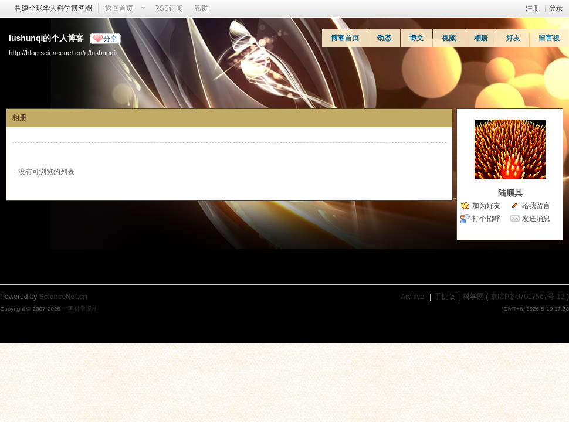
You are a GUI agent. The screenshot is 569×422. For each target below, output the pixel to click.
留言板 (549, 38)
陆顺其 (510, 193)
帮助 (202, 8)
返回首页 (119, 8)
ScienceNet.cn (63, 296)
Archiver (413, 296)
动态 (384, 38)
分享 (110, 39)
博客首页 (345, 38)
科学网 (473, 296)
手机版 (444, 296)
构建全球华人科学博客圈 (53, 8)
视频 (449, 38)
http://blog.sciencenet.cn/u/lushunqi (62, 52)
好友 (513, 38)
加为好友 (486, 206)
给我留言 (536, 206)
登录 (556, 8)
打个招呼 (486, 219)
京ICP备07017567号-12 (527, 296)
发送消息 (536, 219)
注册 (533, 8)
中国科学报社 (79, 308)
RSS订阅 (168, 8)
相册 (481, 38)
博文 (416, 38)
